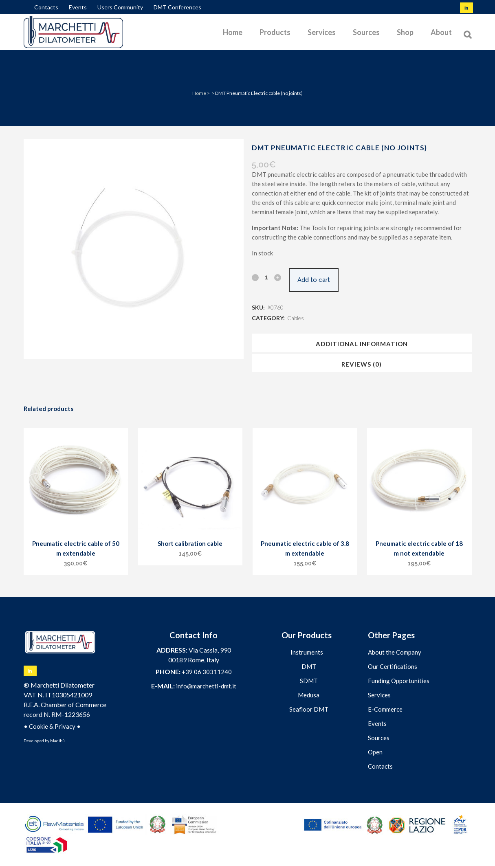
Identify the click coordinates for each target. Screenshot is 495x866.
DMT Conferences (177, 7)
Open (375, 752)
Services (379, 695)
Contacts (46, 7)
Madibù (57, 740)
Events (78, 7)
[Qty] (266, 277)
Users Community (120, 7)
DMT (308, 666)
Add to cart (317, 280)
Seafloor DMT (308, 709)
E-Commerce (385, 709)
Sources (378, 737)
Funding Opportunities (398, 680)
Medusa (308, 695)
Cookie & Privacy (52, 726)
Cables (295, 317)
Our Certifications (392, 666)
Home (199, 93)
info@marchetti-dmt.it (206, 686)
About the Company (394, 652)
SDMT (309, 680)
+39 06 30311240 (207, 671)
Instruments (306, 652)
